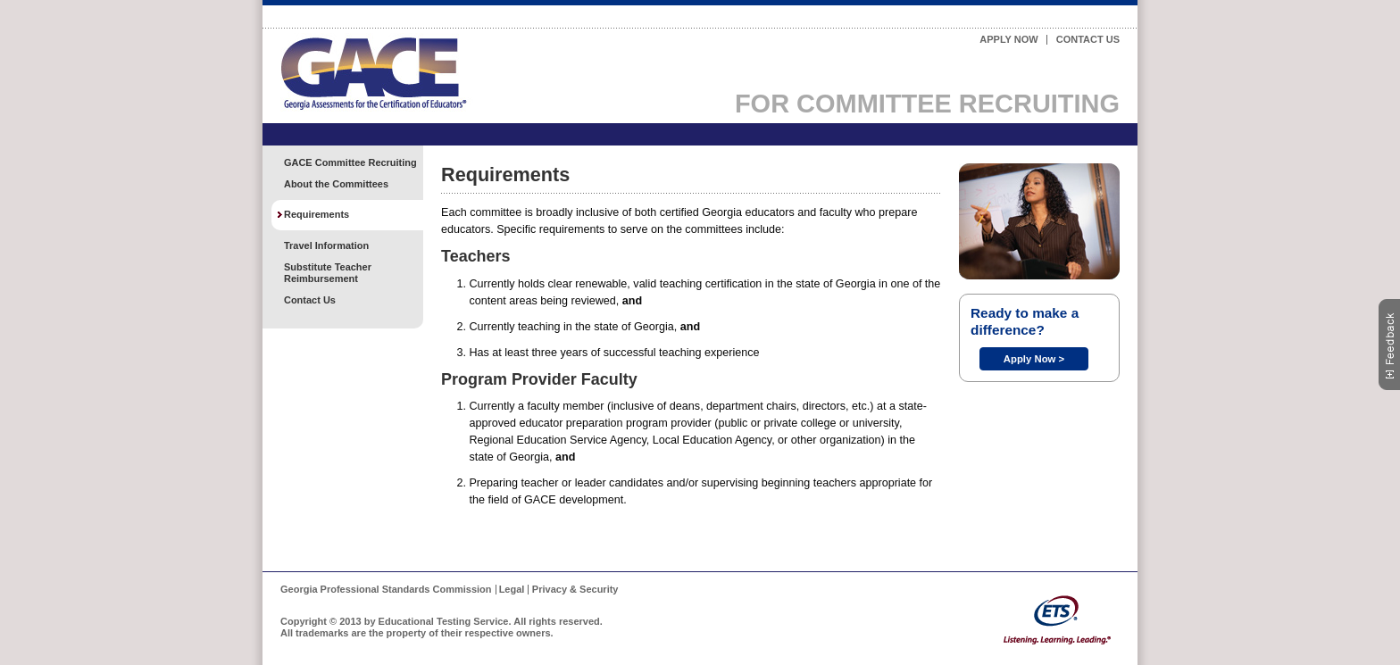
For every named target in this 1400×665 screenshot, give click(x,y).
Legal (512, 589)
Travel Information (326, 245)
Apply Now (1008, 39)
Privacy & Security (575, 589)
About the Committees (336, 184)
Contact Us (1088, 39)
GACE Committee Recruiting (350, 162)
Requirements (316, 214)
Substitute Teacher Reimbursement (327, 273)
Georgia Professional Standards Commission (386, 589)
